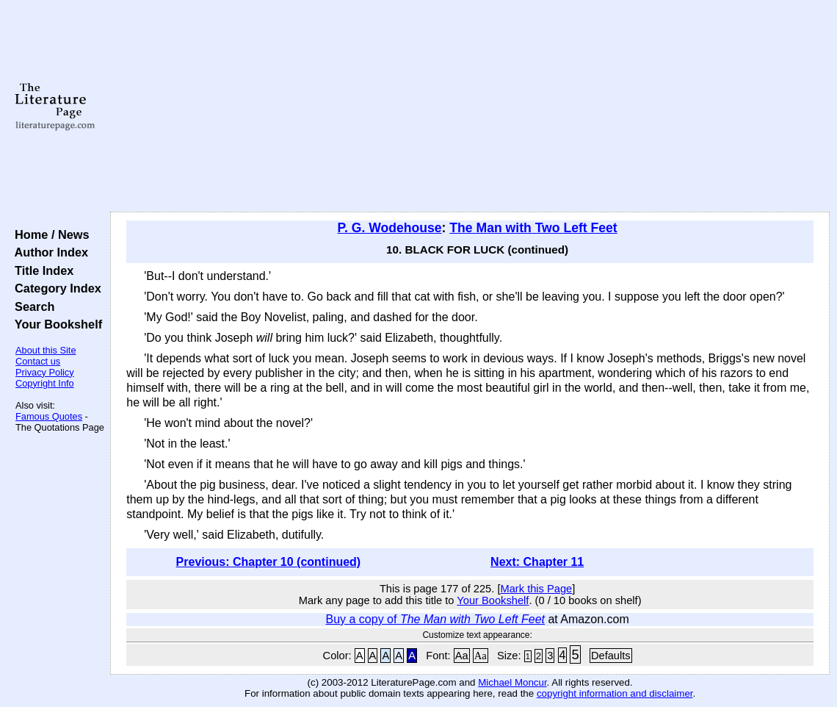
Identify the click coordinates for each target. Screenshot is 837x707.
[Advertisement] (470, 106)
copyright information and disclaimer (615, 693)
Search (31, 306)
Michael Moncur (512, 682)
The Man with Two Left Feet (533, 227)
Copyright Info (44, 383)
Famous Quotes (48, 416)
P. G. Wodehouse (390, 227)
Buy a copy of (436, 619)
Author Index (48, 252)
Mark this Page (537, 589)
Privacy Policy (44, 372)
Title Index (40, 270)
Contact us (37, 361)
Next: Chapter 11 (537, 562)
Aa (461, 655)
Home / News (49, 234)
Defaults (611, 655)
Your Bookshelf (55, 324)
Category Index (54, 288)
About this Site (45, 350)
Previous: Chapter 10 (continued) (268, 562)
